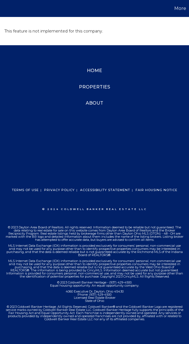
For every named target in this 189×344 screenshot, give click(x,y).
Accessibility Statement (105, 190)
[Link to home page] (7, 8)
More (180, 8)
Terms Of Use (25, 190)
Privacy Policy (59, 190)
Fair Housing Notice (156, 190)
